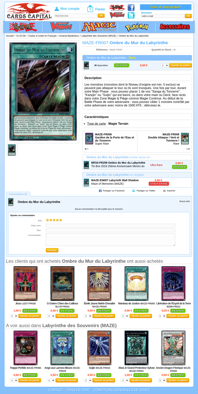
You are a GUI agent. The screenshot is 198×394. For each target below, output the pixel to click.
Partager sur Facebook (114, 190)
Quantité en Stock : (161, 49)
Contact (55, 390)
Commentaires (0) (18, 194)
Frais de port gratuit (165, 7)
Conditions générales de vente (121, 390)
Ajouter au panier (180, 65)
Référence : (103, 49)
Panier (100, 9)
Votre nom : (36, 225)
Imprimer (171, 190)
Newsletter (146, 13)
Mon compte (69, 9)
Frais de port (78, 390)
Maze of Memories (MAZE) (107, 183)
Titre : (39, 230)
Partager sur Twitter (146, 190)
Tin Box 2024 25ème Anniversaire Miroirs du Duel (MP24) (117, 166)
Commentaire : (35, 235)
